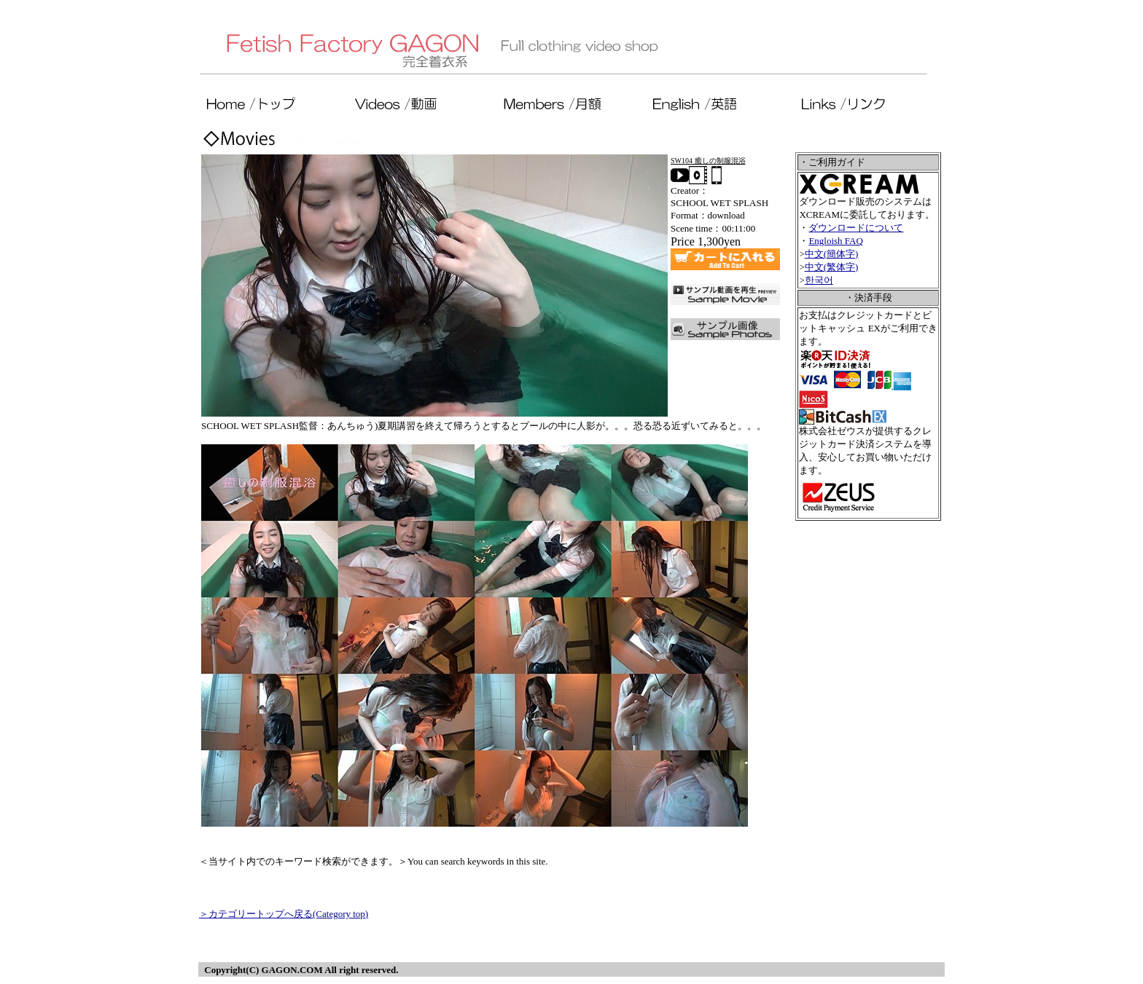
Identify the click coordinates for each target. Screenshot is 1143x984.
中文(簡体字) (832, 253)
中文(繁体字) (832, 266)
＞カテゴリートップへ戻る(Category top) (283, 913)
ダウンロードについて (855, 227)
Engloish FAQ (835, 240)
